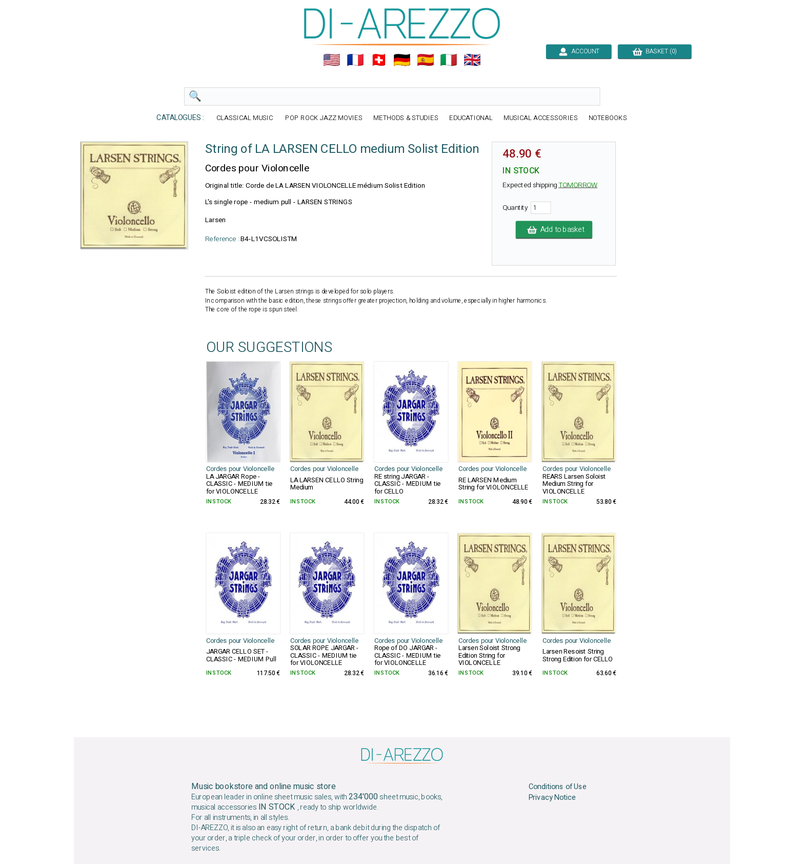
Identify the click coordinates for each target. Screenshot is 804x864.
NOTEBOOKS (608, 118)
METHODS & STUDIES (405, 118)
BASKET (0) (654, 51)
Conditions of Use (558, 787)
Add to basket (554, 229)
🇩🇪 (402, 60)
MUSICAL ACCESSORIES (541, 118)
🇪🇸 (425, 60)
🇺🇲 (331, 60)
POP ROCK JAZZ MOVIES (323, 118)
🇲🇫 (355, 60)
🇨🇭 (379, 60)
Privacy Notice (552, 797)
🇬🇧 (472, 60)
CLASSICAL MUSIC (245, 118)
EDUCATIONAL (471, 118)
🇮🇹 (448, 60)
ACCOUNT (578, 51)
